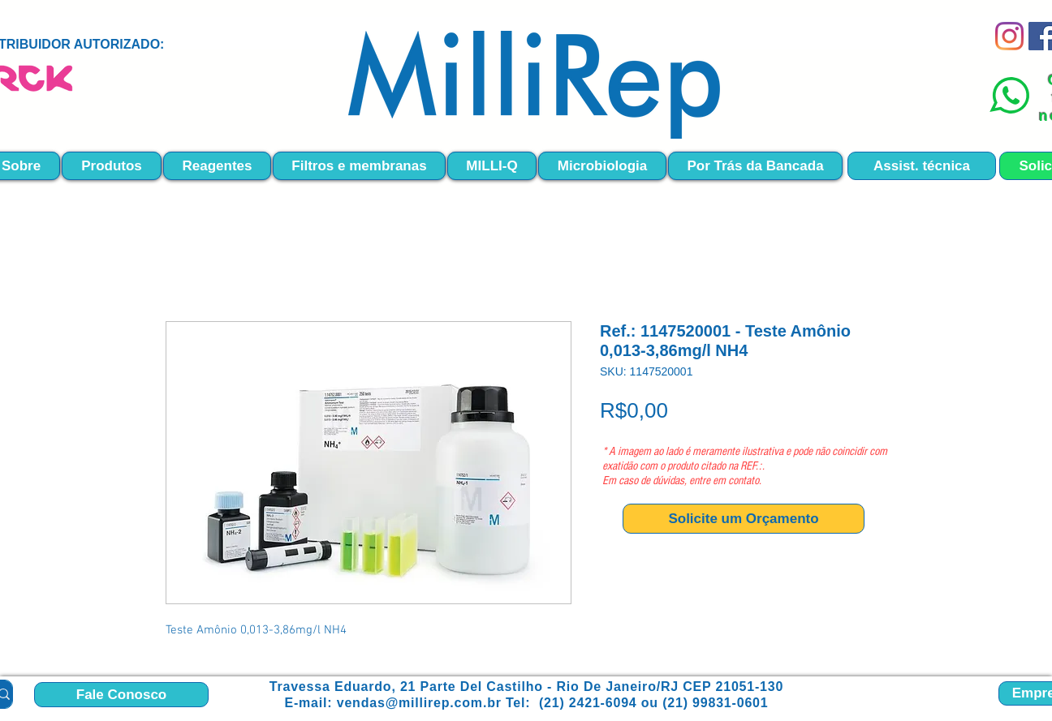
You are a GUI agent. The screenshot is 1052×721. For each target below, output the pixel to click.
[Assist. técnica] (921, 166)
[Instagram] (1009, 36)
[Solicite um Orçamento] (743, 519)
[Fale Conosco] (121, 694)
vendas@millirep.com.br (419, 703)
